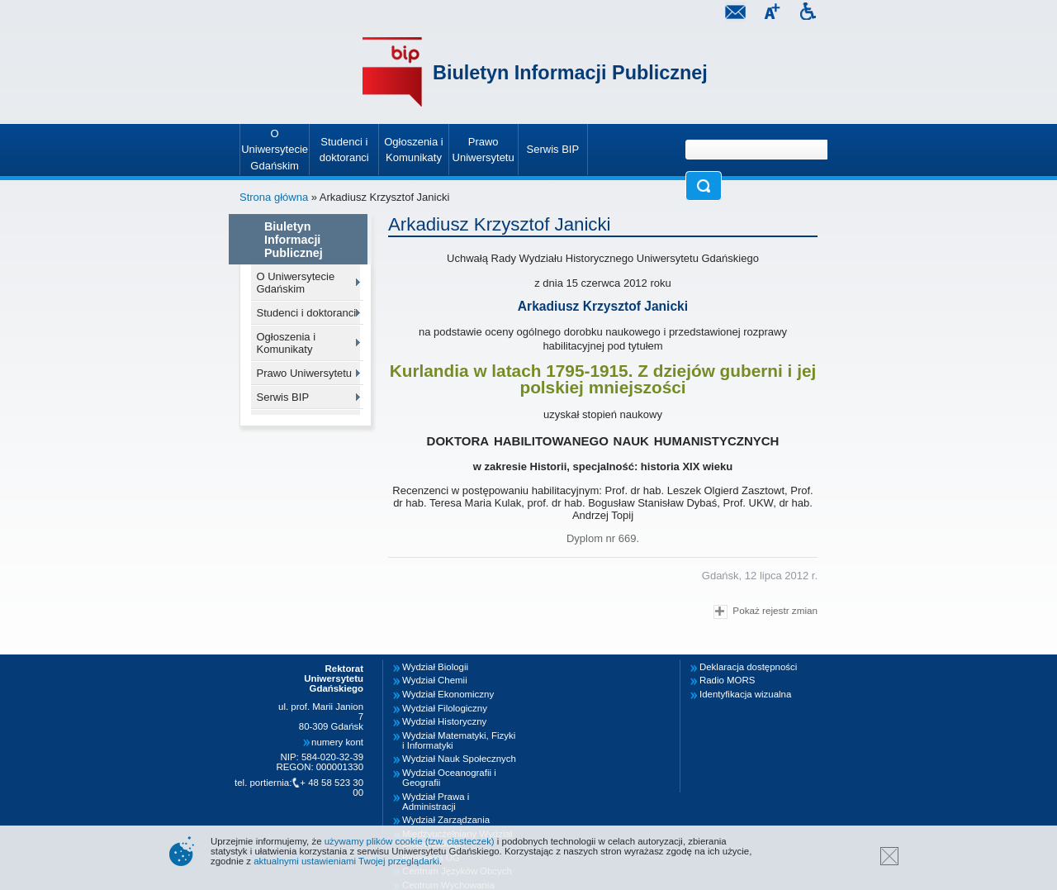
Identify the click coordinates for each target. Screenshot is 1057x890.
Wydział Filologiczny (444, 708)
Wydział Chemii (434, 680)
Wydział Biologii (435, 667)
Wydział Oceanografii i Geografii (449, 778)
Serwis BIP (283, 397)
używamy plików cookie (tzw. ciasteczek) (410, 841)
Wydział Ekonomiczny (448, 694)
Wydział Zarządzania (446, 820)
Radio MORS (727, 680)
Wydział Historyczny (444, 721)
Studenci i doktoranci (307, 313)
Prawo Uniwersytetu (305, 373)
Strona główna (273, 197)
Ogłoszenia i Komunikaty (286, 343)
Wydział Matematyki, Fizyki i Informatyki (458, 740)
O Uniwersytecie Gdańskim (296, 282)
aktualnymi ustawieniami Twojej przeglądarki (346, 861)
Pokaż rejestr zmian (765, 612)
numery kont (337, 742)
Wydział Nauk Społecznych (459, 759)
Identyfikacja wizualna (745, 694)
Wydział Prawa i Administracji (435, 801)
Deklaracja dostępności (748, 667)
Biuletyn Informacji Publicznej (570, 72)
